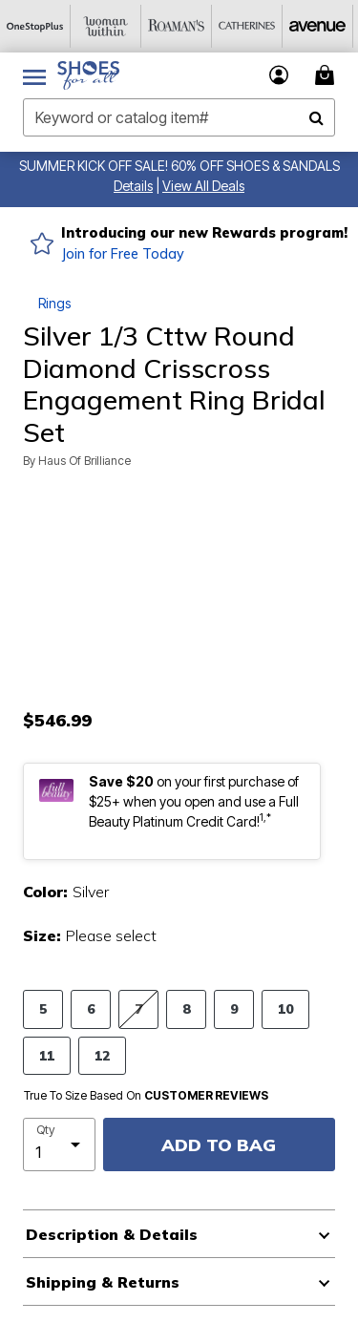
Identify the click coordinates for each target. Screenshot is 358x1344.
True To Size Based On (146, 1095)
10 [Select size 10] (285, 1008)
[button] (133, 186)
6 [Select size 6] (91, 1008)
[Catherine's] (247, 26)
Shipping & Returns (102, 1282)
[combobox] (179, 117)
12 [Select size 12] (102, 1055)
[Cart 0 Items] (327, 75)
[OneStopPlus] (35, 26)
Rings (54, 303)
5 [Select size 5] (43, 1008)
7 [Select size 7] (138, 1008)
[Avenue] (318, 26)
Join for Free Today (122, 253)
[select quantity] (59, 1144)
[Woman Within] (106, 26)
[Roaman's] (176, 26)
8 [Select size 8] (186, 1008)
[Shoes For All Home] (88, 75)
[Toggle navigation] (34, 75)
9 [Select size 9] (234, 1008)
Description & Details (112, 1234)
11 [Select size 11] (46, 1055)
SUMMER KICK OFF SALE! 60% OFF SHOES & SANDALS (179, 166)
